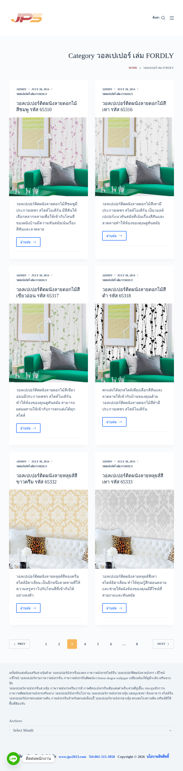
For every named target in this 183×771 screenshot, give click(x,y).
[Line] (13, 758)
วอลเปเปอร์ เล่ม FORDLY (31, 94)
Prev (19, 643)
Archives (15, 721)
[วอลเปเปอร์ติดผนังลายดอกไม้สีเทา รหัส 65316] (134, 156)
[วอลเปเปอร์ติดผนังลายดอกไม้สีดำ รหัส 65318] (134, 343)
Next (163, 643)
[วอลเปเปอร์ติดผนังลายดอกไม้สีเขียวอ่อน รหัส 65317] (48, 343)
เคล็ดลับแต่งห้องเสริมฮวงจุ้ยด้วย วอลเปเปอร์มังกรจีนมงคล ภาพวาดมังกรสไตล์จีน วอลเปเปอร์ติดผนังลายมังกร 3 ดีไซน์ (87, 673)
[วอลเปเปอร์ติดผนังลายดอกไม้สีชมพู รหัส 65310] (48, 156)
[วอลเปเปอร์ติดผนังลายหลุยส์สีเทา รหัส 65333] (134, 529)
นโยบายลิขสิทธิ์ (158, 757)
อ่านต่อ (30, 243)
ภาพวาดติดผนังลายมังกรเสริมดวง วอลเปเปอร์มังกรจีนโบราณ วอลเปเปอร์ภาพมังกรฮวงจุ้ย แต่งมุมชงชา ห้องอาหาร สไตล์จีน (91, 693)
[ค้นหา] (158, 18)
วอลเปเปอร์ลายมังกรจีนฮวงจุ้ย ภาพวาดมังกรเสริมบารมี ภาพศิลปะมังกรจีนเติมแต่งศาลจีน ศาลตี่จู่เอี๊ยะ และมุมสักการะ (87, 688)
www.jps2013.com (74, 757)
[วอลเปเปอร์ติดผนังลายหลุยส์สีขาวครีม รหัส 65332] (48, 529)
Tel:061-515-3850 (103, 757)
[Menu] (172, 18)
